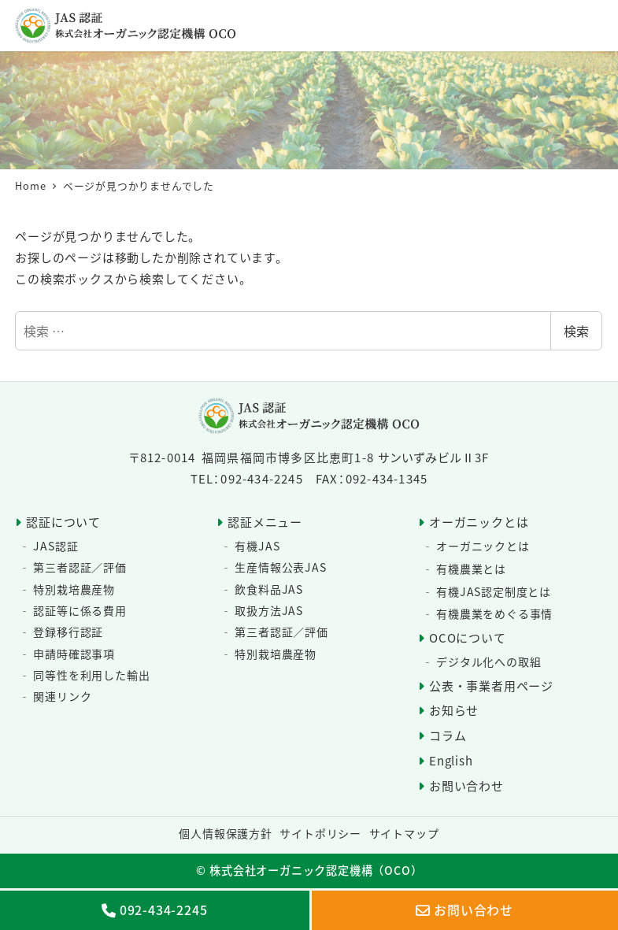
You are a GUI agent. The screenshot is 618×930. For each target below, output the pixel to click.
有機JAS (257, 546)
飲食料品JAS (269, 589)
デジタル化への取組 (488, 661)
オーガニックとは (478, 521)
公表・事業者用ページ (491, 685)
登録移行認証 (68, 631)
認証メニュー (265, 521)
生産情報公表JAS (280, 567)
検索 (576, 330)
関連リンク (62, 696)
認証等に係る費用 (79, 610)
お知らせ (454, 710)
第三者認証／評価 (79, 567)
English (451, 760)
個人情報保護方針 (225, 833)
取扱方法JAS (269, 610)
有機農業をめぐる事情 (494, 613)
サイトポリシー (320, 833)
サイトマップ (404, 833)
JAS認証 (55, 546)
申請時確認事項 (74, 653)
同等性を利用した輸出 (91, 675)
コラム (447, 735)
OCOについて (467, 637)
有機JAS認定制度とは (493, 591)
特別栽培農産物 (74, 589)
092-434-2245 (164, 910)
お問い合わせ (466, 785)
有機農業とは (471, 568)
